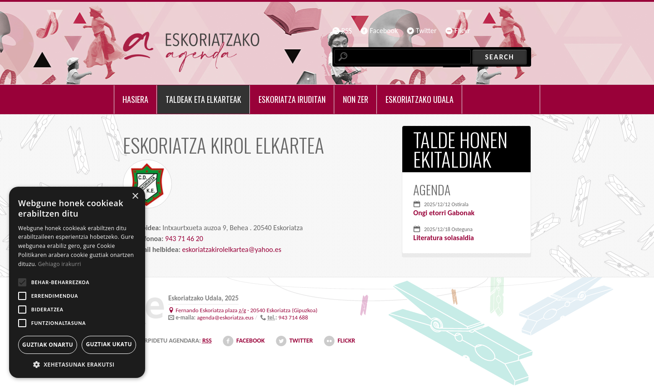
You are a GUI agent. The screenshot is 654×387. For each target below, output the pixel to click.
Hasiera (135, 99)
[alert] (77, 282)
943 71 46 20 (184, 238)
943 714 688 (293, 317)
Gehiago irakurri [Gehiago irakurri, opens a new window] (59, 264)
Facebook (384, 30)
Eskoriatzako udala (420, 99)
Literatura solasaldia (443, 237)
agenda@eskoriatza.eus (225, 317)
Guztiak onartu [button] (47, 344)
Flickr (462, 30)
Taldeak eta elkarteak (203, 99)
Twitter (426, 30)
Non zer (355, 99)
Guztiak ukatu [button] (109, 344)
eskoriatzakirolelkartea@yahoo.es (231, 249)
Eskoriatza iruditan (292, 99)
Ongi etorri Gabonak (443, 212)
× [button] (135, 196)
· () (246, 310)
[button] (77, 364)
